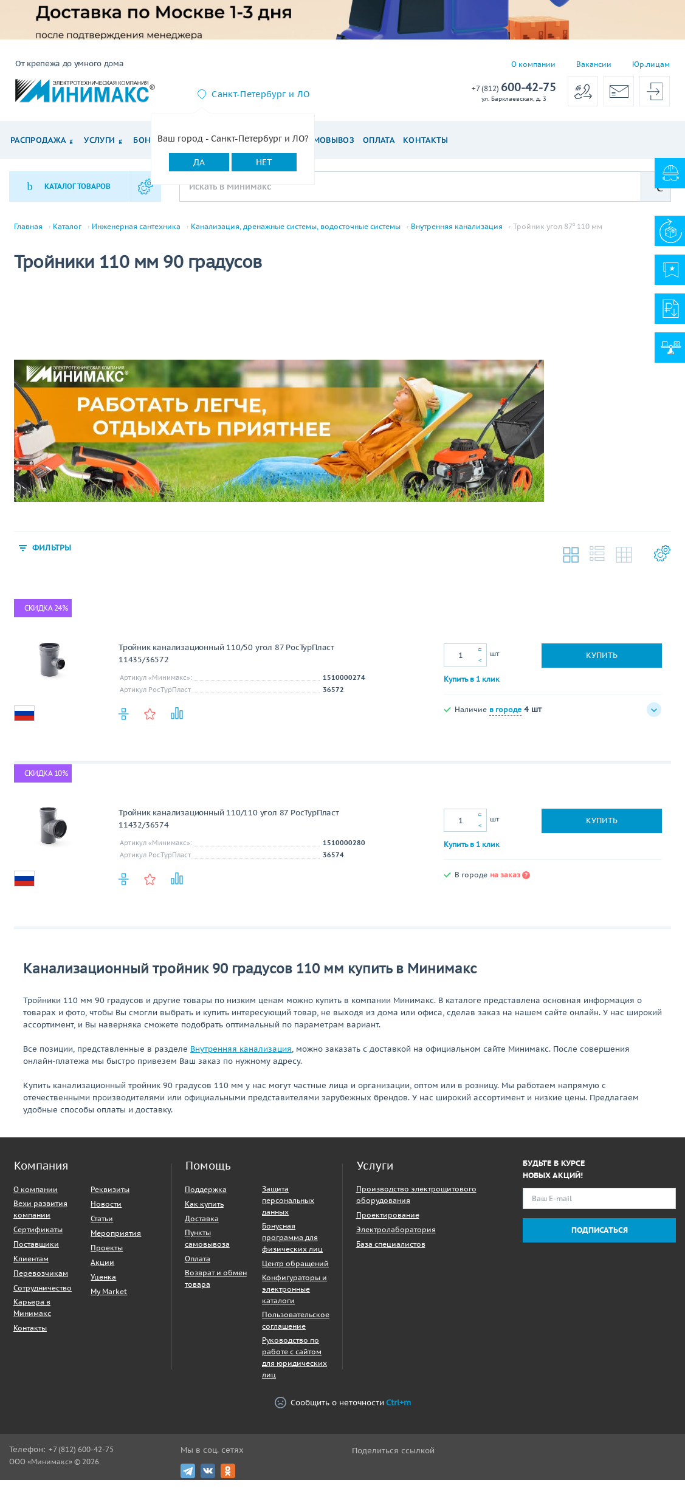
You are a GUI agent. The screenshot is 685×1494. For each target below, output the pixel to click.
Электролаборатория (396, 1237)
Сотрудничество (42, 1296)
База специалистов (390, 1252)
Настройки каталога (661, 563)
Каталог (67, 226)
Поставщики (36, 1252)
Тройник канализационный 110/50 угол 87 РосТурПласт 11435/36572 (226, 662)
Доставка (202, 1227)
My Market (109, 1299)
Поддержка (206, 1197)
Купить (602, 664)
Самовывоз (328, 140)
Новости (106, 1212)
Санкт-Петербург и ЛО (260, 94)
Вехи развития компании (40, 1217)
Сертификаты (38, 1237)
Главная (28, 226)
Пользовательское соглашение (295, 1328)
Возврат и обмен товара (216, 1286)
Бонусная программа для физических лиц (292, 1246)
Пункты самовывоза (207, 1246)
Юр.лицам (651, 64)
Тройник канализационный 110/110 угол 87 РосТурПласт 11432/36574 (229, 827)
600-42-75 (514, 87)
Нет (264, 162)
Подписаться (599, 1238)
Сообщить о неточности (343, 1411)
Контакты (426, 140)
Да (199, 162)
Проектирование (387, 1223)
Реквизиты (110, 1197)
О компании (533, 64)
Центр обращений (295, 1271)
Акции (102, 1270)
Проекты (107, 1256)
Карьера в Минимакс (32, 1316)
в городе (505, 717)
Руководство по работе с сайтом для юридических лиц (294, 1366)
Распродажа (38, 140)
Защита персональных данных (288, 1209)
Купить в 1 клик (472, 686)
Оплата (378, 140)
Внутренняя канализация (457, 226)
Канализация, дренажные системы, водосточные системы (296, 226)
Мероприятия (116, 1241)
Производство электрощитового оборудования (416, 1203)
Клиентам (31, 1267)
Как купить (204, 1212)
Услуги (99, 140)
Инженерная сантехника (136, 226)
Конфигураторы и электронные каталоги (294, 1297)
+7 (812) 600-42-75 (81, 1457)
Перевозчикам (40, 1281)
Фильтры (54, 555)
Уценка (103, 1285)
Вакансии (593, 64)
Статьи (102, 1227)
